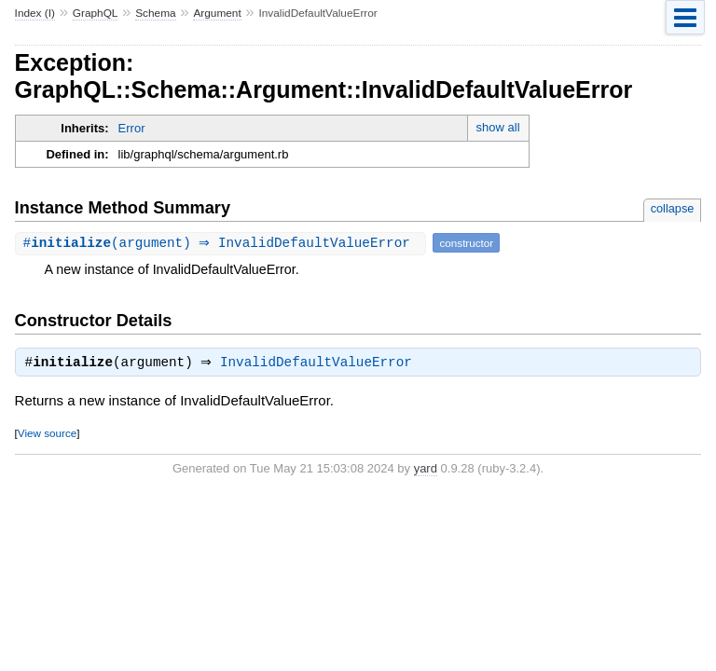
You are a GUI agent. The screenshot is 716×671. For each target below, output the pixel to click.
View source (47, 435)
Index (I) (35, 13)
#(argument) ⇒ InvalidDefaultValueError (223, 243)
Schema (155, 13)
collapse (673, 208)
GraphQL (95, 13)
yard (425, 470)
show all (498, 127)
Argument (217, 13)
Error (131, 128)
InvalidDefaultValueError (321, 364)
